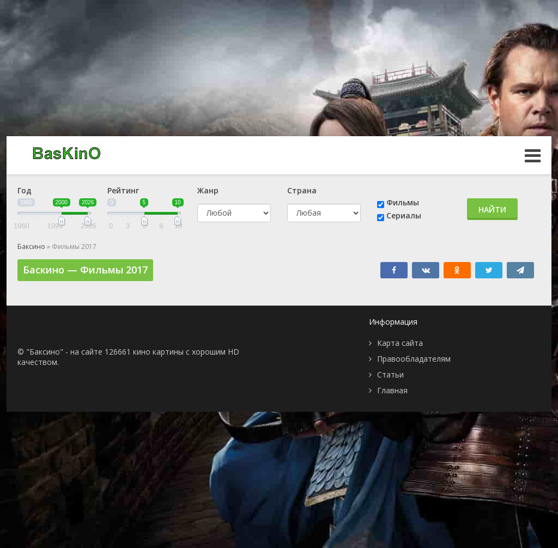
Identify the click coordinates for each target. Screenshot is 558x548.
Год (24, 190)
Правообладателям (414, 359)
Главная (392, 390)
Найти (492, 209)
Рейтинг (123, 190)
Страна (302, 190)
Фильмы (402, 202)
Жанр (208, 190)
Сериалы (403, 215)
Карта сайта (400, 343)
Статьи (390, 374)
